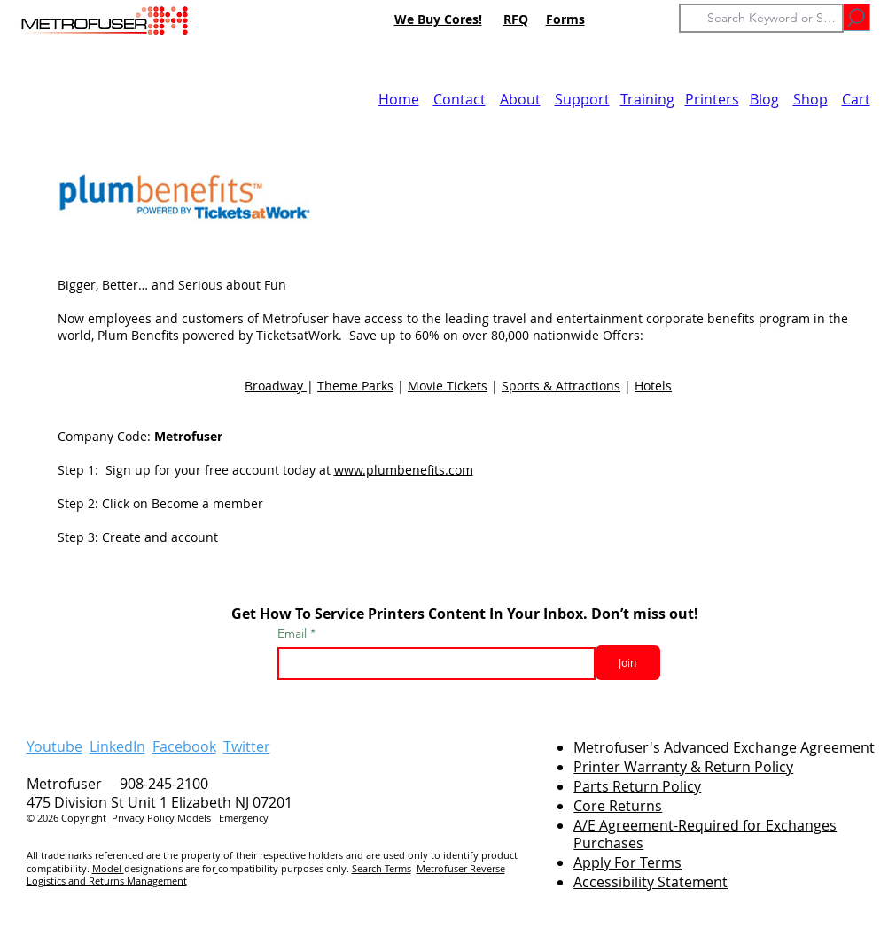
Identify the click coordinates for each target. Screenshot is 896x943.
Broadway (276, 385)
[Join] (628, 662)
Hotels (653, 385)
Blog (764, 99)
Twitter (246, 746)
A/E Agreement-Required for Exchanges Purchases (705, 834)
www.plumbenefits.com (403, 469)
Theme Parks (355, 385)
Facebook (184, 746)
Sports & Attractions (561, 385)
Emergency (244, 817)
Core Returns (617, 805)
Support (582, 99)
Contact (459, 99)
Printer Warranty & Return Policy (683, 767)
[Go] (856, 17)
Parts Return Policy (637, 786)
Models (198, 817)
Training (647, 99)
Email (293, 633)
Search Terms (381, 868)
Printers (712, 99)
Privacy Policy (143, 817)
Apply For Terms (627, 862)
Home (398, 99)
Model (108, 868)
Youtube (54, 746)
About (520, 99)
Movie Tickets (447, 385)
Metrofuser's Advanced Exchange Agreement (724, 747)
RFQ (515, 19)
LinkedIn (117, 746)
